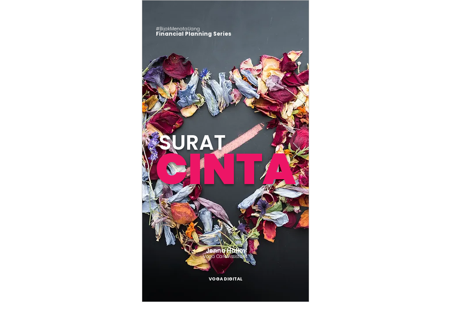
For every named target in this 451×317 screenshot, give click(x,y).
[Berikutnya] (297, 151)
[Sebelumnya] (154, 151)
